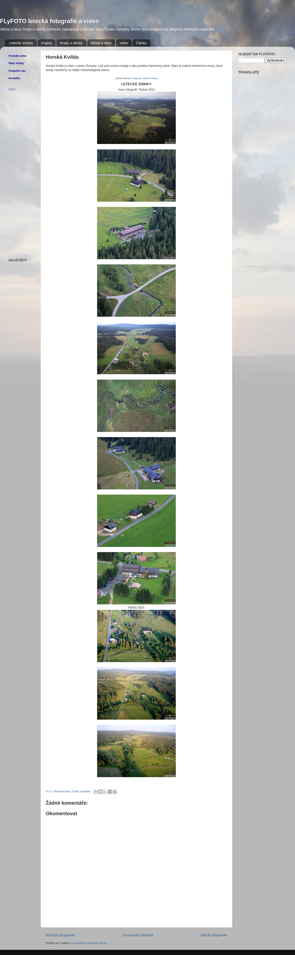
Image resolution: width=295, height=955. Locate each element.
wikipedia (137, 78)
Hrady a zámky (71, 43)
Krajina (46, 43)
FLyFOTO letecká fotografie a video (49, 21)
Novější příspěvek (60, 935)
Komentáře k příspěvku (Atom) (89, 942)
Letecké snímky (21, 43)
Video (123, 43)
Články (141, 43)
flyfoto (12, 89)
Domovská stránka (137, 935)
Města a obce (101, 43)
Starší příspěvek (214, 935)
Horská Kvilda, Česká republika (72, 791)
